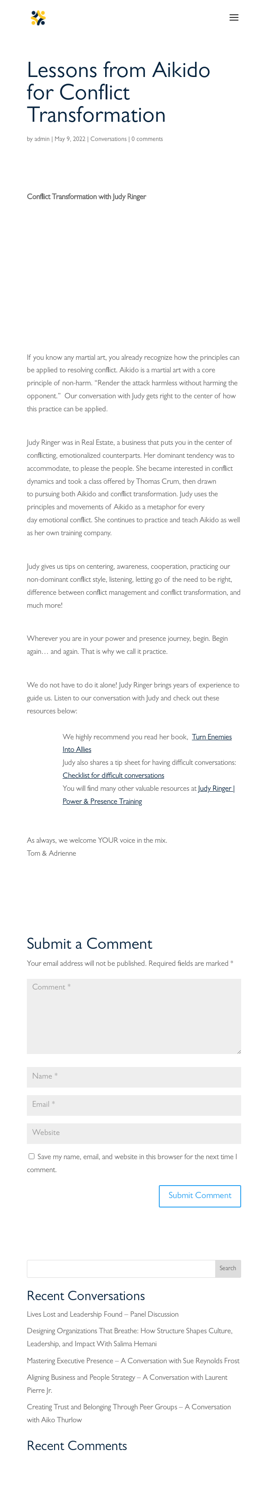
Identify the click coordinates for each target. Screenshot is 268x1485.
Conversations (108, 140)
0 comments (147, 140)
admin (42, 140)
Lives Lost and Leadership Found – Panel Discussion (103, 1315)
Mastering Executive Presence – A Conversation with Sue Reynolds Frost (133, 1362)
